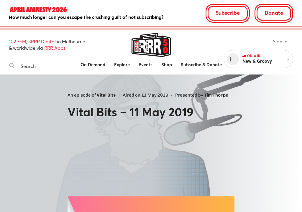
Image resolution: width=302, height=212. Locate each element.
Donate (274, 12)
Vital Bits (106, 95)
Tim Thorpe (216, 95)
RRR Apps (54, 48)
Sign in (280, 41)
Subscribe (228, 12)
